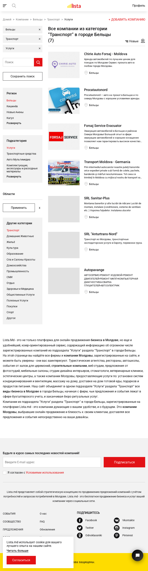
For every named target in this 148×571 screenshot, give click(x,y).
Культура (12, 247)
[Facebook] (87, 520)
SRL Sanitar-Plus (97, 198)
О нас (43, 513)
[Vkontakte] (124, 520)
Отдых (11, 282)
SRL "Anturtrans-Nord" (100, 234)
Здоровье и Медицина (20, 288)
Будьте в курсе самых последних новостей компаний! (41, 453)
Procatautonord (95, 90)
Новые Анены (15, 112)
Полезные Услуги (17, 300)
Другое (11, 318)
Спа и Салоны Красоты (21, 259)
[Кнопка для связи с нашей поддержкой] (137, 555)
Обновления (47, 529)
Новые (131, 41)
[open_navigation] (5, 5)
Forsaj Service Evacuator (102, 126)
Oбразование (15, 253)
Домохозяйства (16, 265)
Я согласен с (17, 472)
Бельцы (38, 19)
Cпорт (10, 312)
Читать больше (17, 551)
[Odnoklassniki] (89, 535)
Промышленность (18, 271)
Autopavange (94, 270)
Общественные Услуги (21, 294)
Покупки (12, 306)
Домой (7, 19)
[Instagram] (124, 528)
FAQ (42, 521)
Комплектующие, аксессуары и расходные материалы (22, 168)
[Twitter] (85, 528)
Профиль (138, 5)
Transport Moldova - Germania (107, 162)
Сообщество (12, 521)
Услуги (11, 147)
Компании (22, 19)
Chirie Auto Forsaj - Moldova (105, 54)
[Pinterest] (123, 535)
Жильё (11, 242)
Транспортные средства (21, 153)
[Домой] (74, 5)
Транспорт (53, 19)
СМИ (9, 277)
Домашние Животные (20, 236)
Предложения (13, 529)
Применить (19, 208)
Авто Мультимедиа (18, 159)
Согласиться (21, 560)
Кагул (10, 117)
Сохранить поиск (23, 76)
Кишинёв (12, 106)
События (9, 513)
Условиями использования (45, 472)
